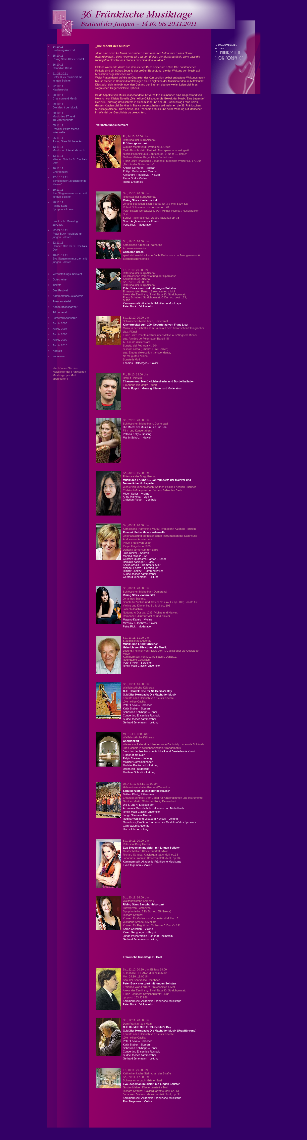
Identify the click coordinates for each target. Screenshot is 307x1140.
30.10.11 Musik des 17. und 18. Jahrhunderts (64, 116)
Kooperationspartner (65, 306)
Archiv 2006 (60, 323)
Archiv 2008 (60, 334)
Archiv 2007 (60, 328)
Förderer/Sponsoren (65, 317)
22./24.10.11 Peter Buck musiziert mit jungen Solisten (67, 234)
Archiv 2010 (60, 345)
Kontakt (57, 350)
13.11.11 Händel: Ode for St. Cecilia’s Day (70, 159)
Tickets (57, 284)
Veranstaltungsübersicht (67, 273)
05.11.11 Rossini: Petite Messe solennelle (66, 129)
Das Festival (60, 290)
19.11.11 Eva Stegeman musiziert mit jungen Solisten (70, 193)
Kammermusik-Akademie (68, 295)
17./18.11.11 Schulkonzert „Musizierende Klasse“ (70, 181)
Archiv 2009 (60, 339)
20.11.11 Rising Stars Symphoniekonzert (64, 206)
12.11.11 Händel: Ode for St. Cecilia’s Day (70, 246)
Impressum (59, 356)
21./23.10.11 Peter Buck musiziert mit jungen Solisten (67, 77)
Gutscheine (60, 279)
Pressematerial (62, 301)
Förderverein (60, 312)
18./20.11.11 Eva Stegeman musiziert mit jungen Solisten (70, 258)
